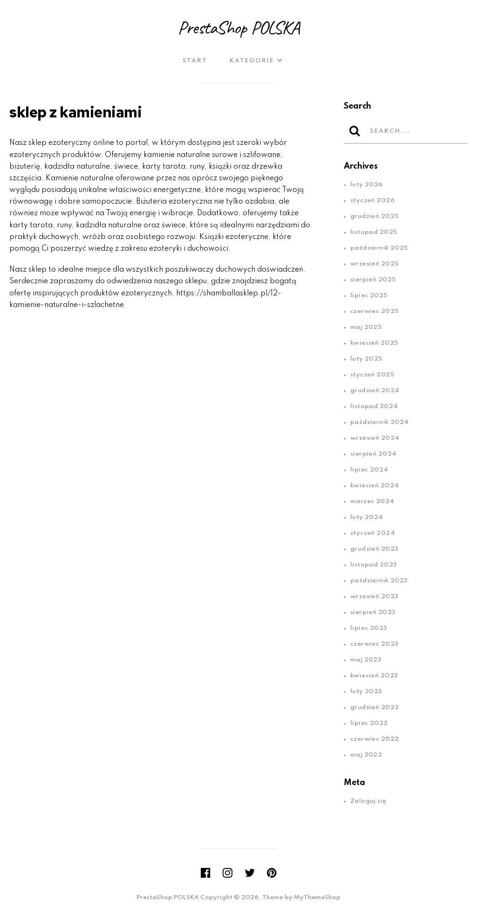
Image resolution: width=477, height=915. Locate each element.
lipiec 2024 (369, 470)
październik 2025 (379, 248)
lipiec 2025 (369, 296)
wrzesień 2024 (375, 438)
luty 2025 (366, 359)
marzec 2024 (372, 501)
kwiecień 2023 (374, 676)
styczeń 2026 (372, 201)
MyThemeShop (317, 898)
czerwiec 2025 (374, 311)
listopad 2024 (374, 406)
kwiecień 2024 (374, 486)
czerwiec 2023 (374, 644)
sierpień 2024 (373, 454)
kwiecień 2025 (374, 343)
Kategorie (252, 61)
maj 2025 (366, 327)
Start (195, 61)
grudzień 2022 (374, 707)
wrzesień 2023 (374, 597)
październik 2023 (379, 581)
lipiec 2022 (369, 723)
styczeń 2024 (372, 533)
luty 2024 (366, 517)
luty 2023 (366, 692)
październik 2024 (379, 422)
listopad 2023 (373, 565)
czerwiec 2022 (374, 739)
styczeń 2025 (372, 375)
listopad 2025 (373, 232)
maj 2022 (366, 755)
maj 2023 (365, 660)
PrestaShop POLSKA (238, 27)
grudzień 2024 (375, 391)
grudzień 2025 (374, 216)
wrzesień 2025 (374, 264)
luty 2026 (366, 185)
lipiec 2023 (368, 628)
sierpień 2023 (372, 612)
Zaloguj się (368, 801)
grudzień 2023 (374, 549)
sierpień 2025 (373, 280)
